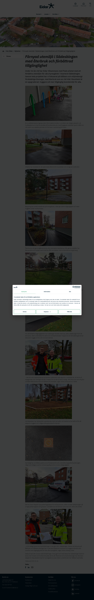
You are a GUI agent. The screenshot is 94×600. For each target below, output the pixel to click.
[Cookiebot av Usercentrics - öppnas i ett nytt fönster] (73, 287)
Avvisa (24, 311)
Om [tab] (70, 291)
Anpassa (47, 311)
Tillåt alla (69, 311)
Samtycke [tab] (24, 291)
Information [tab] (47, 291)
